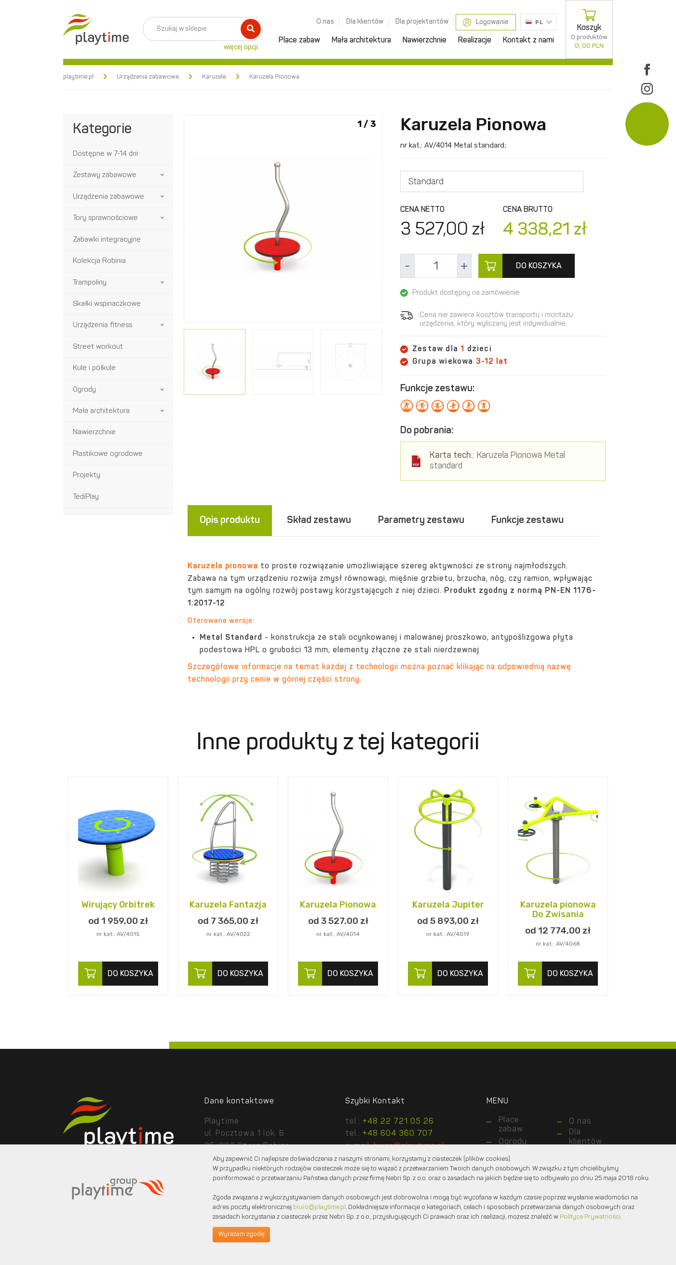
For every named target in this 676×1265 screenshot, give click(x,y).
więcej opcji (241, 47)
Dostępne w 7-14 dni (105, 154)
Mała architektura (361, 40)
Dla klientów (364, 21)
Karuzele (214, 77)
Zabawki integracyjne (107, 240)
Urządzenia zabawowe (148, 77)
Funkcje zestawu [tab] (527, 520)
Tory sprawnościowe (105, 218)
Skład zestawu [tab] (319, 520)
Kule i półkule (94, 368)
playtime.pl (78, 77)
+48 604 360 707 (398, 1134)
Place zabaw (299, 40)
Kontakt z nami (528, 40)
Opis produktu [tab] (230, 520)
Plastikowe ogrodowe (108, 454)
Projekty (86, 475)
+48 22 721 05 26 (398, 1122)
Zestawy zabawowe (104, 175)
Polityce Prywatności (590, 1217)
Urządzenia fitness (102, 325)
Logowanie (486, 22)
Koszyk (589, 29)
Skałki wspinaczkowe (107, 304)
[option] (283, 220)
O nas (325, 21)
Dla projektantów (421, 21)
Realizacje (474, 40)
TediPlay (86, 497)
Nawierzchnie (424, 40)
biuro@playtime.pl (319, 1207)
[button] (163, 175)
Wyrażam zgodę (241, 1234)
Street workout (98, 347)
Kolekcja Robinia (99, 261)
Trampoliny (90, 283)
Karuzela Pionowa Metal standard (497, 461)
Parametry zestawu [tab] (421, 520)
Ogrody (84, 390)
